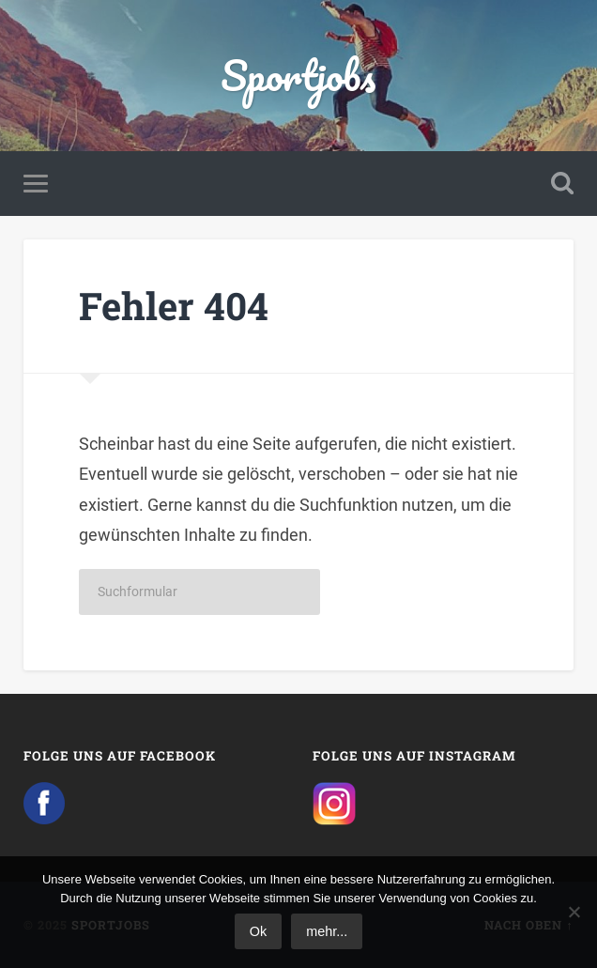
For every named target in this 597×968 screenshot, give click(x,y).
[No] (573, 911)
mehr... (326, 931)
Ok (258, 931)
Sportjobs (298, 74)
